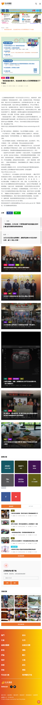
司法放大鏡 (5, 675)
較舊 (6, 234)
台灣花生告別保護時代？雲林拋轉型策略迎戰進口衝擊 (24, 541)
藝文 (23, 655)
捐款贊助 (9, 695)
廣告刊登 (3, 695)
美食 (14, 293)
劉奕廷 (14, 552)
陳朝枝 (4, 86)
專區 (23, 670)
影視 (2, 650)
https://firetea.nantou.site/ (8, 172)
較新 (6, 221)
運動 (23, 650)
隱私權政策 (29, 695)
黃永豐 (6, 417)
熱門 (3, 77)
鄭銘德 (6, 298)
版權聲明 (35, 695)
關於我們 (16, 695)
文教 (17, 264)
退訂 (15, 583)
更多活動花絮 (21, 624)
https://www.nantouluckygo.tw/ (29, 126)
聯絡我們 (22, 695)
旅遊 (8, 77)
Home (2, 27)
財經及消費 (14, 546)
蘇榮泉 (14, 515)
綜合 (7, 27)
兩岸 (2, 660)
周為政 (6, 385)
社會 (5, 378)
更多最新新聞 (21, 556)
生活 (5, 264)
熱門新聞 (31, 506)
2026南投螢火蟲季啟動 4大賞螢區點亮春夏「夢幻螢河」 (20, 325)
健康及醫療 (11, 264)
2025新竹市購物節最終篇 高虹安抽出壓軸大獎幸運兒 (19, 296)
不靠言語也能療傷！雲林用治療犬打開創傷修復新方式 (24, 513)
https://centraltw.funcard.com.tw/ (10, 200)
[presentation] (2, 17)
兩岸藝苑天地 (27, 675)
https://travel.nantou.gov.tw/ (26, 203)
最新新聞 (11, 506)
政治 (23, 635)
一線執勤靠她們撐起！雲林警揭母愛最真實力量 (23, 532)
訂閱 (7, 583)
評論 (2, 655)
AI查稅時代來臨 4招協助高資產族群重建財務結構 (23, 549)
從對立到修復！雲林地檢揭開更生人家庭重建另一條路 (24, 524)
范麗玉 (6, 446)
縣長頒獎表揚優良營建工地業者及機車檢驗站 (16, 267)
